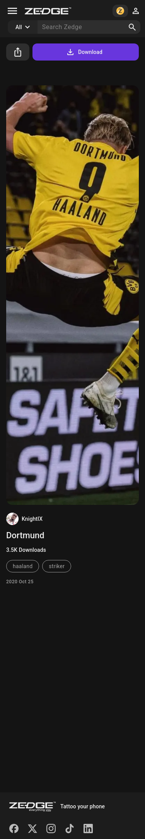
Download (84, 52)
